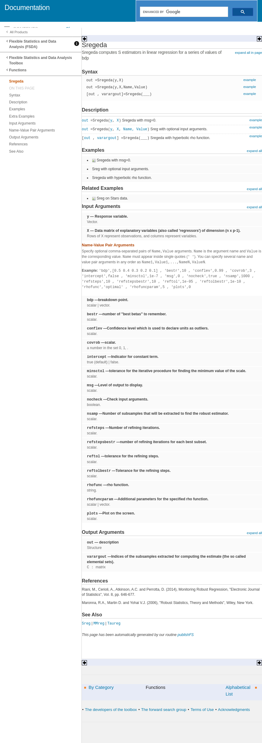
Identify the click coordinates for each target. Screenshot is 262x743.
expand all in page (248, 52)
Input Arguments (22, 123)
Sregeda (16, 81)
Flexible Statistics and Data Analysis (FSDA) (32, 44)
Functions (17, 70)
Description (18, 102)
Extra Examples (22, 116)
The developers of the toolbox (111, 709)
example (249, 80)
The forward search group (163, 709)
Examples (17, 109)
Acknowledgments (234, 709)
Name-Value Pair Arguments (32, 130)
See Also (16, 151)
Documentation (27, 7)
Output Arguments (23, 137)
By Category (101, 687)
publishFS (185, 635)
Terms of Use (202, 709)
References (18, 144)
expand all (254, 151)
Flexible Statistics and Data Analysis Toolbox (40, 60)
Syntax (14, 95)
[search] (183, 11)
